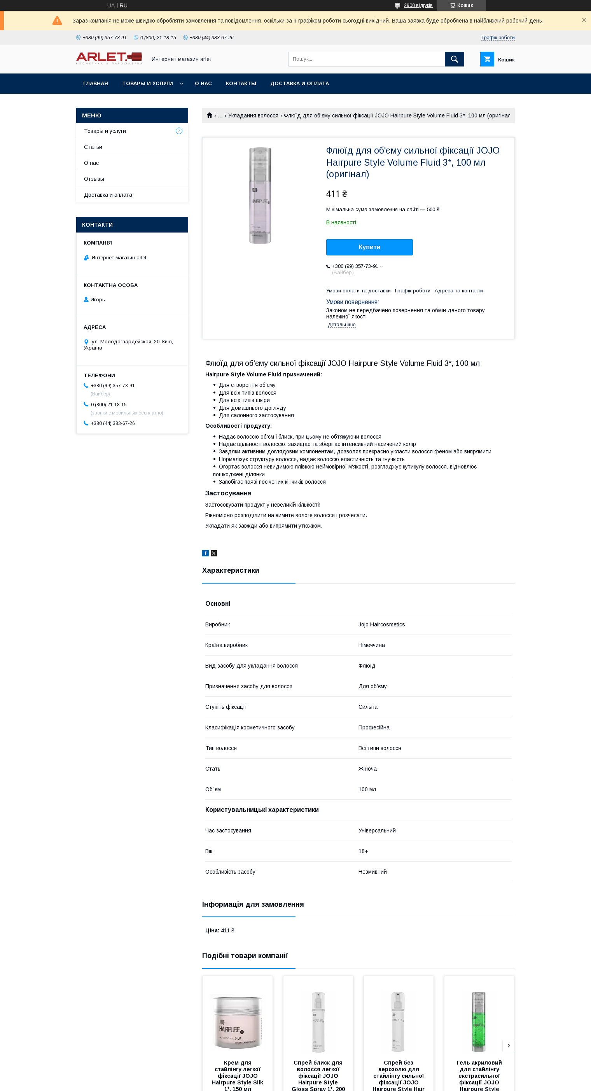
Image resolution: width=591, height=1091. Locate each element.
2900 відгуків (418, 5)
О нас (203, 83)
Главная (95, 83)
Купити (370, 247)
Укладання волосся (253, 115)
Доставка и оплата (299, 83)
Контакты (241, 83)
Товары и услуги (147, 83)
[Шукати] (454, 59)
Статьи (93, 147)
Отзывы (94, 179)
